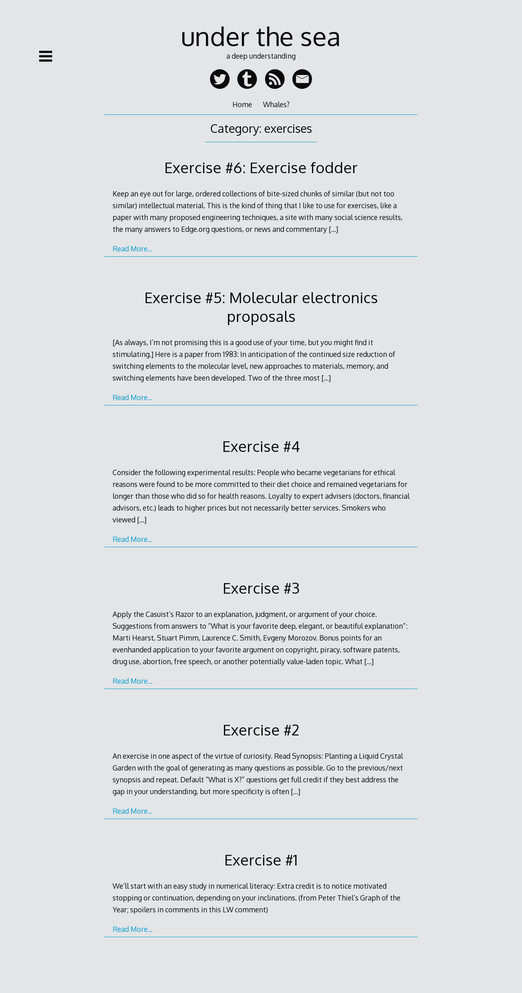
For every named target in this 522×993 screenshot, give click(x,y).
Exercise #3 (261, 587)
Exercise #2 (261, 729)
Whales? (276, 104)
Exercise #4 (261, 446)
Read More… (133, 248)
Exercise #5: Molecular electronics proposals (261, 307)
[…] (333, 229)
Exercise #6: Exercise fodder (261, 167)
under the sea (261, 35)
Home (242, 104)
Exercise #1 (261, 859)
